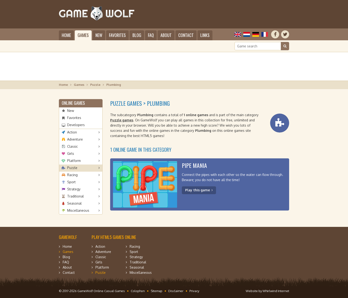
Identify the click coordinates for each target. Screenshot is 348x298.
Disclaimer (175, 291)
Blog (136, 35)
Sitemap (156, 291)
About (166, 35)
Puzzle (95, 85)
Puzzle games (121, 120)
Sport (71, 182)
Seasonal (74, 203)
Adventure (75, 139)
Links (205, 35)
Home (66, 35)
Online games (73, 103)
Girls (70, 153)
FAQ (151, 35)
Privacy (194, 291)
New (98, 35)
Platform (74, 161)
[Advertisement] (174, 66)
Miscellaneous (78, 210)
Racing (72, 175)
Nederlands (246, 34)
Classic (72, 146)
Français (264, 34)
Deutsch (255, 34)
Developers (76, 125)
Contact (186, 35)
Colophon (138, 291)
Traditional (75, 196)
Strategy (73, 189)
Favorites (117, 35)
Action (72, 132)
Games (83, 35)
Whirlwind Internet (276, 291)
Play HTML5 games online (114, 237)
